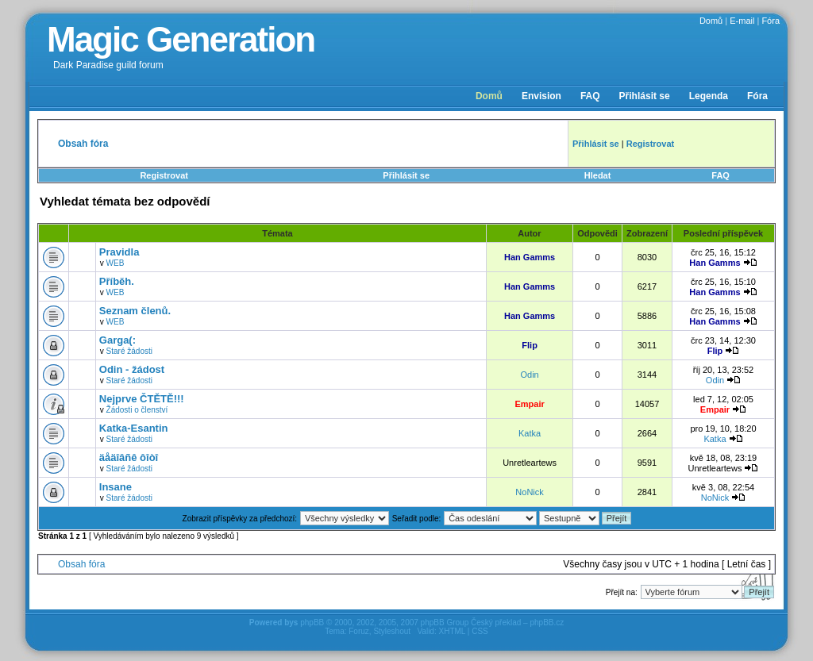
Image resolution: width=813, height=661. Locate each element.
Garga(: (117, 340)
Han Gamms (529, 257)
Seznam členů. (135, 311)
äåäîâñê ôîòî (128, 457)
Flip (530, 345)
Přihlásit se (644, 96)
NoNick (529, 492)
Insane (115, 487)
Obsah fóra (81, 564)
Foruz (359, 631)
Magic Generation (180, 39)
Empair (529, 404)
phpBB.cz (547, 622)
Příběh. (116, 281)
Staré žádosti (129, 351)
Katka (529, 433)
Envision (541, 96)
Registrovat (164, 175)
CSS (480, 631)
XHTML (451, 631)
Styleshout (391, 631)
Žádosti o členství (137, 409)
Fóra (770, 20)
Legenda (708, 96)
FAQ (590, 96)
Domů (710, 20)
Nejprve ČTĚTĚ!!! (141, 399)
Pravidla (119, 252)
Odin (529, 374)
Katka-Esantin (133, 428)
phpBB (312, 622)
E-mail (742, 20)
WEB (115, 263)
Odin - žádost (131, 369)
